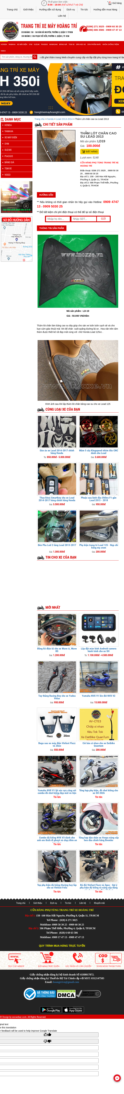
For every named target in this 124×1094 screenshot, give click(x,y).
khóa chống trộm (111, 44)
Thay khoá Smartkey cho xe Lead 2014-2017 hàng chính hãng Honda (57, 499)
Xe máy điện (22, 44)
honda (4, 44)
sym (30, 44)
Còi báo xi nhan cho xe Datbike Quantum (99, 744)
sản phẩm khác (94, 44)
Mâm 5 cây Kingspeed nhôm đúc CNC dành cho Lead (98, 452)
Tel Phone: (53, 920)
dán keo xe (81, 44)
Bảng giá (63, 44)
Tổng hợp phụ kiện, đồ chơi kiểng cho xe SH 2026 (98, 792)
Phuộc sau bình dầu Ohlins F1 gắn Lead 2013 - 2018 (98, 499)
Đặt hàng (92, 151)
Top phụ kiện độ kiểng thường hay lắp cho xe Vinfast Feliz (57, 886)
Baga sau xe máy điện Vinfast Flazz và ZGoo (56, 744)
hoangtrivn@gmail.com (66, 982)
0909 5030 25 (53, 206)
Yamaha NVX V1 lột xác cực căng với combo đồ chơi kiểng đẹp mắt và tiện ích (57, 793)
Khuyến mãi (99, 903)
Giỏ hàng (117, 3)
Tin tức (84, 9)
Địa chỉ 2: (34, 928)
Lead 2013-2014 (64, 119)
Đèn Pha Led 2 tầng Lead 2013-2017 (57, 545)
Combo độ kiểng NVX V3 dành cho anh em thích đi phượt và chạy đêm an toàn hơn (57, 840)
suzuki (37, 44)
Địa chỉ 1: (30, 915)
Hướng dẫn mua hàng (105, 9)
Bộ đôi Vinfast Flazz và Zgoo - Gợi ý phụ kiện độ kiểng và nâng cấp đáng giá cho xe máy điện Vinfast (99, 887)
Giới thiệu (28, 9)
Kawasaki (53, 44)
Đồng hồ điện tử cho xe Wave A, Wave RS (57, 650)
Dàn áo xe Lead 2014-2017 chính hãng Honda (57, 452)
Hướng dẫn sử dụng (50, 9)
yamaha (12, 44)
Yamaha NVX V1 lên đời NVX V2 (98, 695)
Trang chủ (12, 9)
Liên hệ (62, 15)
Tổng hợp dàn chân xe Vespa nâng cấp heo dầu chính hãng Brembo (99, 839)
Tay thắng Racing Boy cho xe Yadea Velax (57, 697)
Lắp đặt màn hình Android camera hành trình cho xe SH (98, 650)
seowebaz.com (19, 1017)
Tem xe (71, 44)
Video (3, 51)
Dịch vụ (71, 9)
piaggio (44, 44)
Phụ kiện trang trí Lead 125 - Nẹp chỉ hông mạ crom (98, 546)
